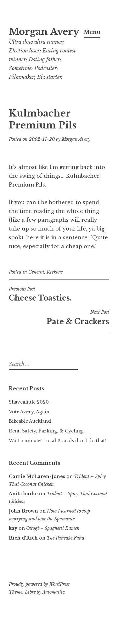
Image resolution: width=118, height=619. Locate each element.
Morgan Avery (44, 31)
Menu (92, 32)
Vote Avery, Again (29, 412)
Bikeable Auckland (30, 421)
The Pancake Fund (65, 538)
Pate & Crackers (59, 317)
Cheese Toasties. (59, 294)
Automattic (53, 592)
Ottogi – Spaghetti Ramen (53, 528)
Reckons (55, 272)
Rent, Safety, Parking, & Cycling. (46, 431)
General (36, 272)
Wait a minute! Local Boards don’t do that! (57, 440)
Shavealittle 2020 (29, 402)
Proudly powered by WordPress (39, 584)
